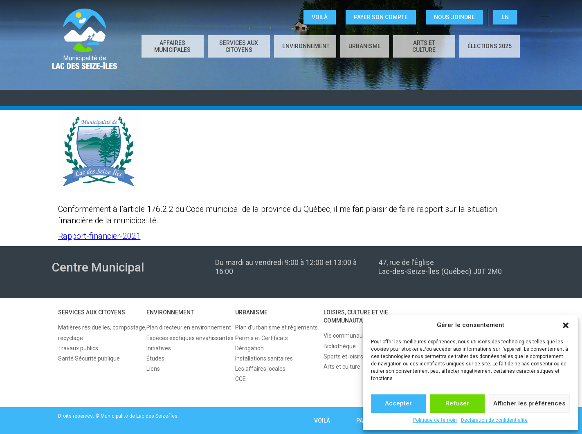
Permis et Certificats (261, 338)
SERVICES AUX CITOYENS (238, 46)
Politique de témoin (435, 420)
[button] (566, 325)
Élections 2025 (489, 46)
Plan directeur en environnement (188, 327)
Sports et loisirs (343, 356)
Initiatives (158, 348)
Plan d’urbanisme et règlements (276, 327)
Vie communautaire (349, 335)
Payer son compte (381, 17)
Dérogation (249, 348)
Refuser (457, 403)
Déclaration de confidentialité (494, 420)
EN (505, 17)
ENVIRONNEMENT (306, 46)
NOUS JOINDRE (454, 17)
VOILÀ (320, 17)
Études (155, 358)
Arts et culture (424, 46)
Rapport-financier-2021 (99, 236)
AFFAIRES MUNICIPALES (172, 46)
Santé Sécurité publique (89, 358)
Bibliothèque (340, 346)
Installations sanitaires (264, 358)
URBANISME (364, 46)
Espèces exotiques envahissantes (190, 338)
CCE (240, 379)
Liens (153, 368)
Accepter (398, 403)
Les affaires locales (260, 368)
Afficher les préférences (529, 403)
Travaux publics (78, 348)
